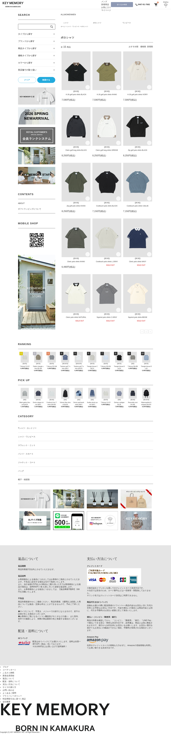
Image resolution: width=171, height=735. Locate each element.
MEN (74, 14)
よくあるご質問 (9, 693)
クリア (27, 80)
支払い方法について (11, 684)
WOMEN (68, 14)
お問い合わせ (8, 690)
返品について (8, 678)
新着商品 (105, 4)
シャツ (65, 23)
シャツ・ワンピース (73, 26)
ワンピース (126, 23)
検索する (46, 80)
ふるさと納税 (8, 673)
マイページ (106, 10)
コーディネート (9, 670)
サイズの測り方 (9, 687)
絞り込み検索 (122, 5)
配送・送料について (11, 681)
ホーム (63, 26)
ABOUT (21, 203)
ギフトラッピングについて (29, 209)
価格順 (143, 46)
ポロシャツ (97, 23)
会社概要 (6, 702)
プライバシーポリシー (12, 696)
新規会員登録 (8, 675)
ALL (62, 14)
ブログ (5, 667)
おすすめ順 (133, 46)
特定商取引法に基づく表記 (14, 699)
